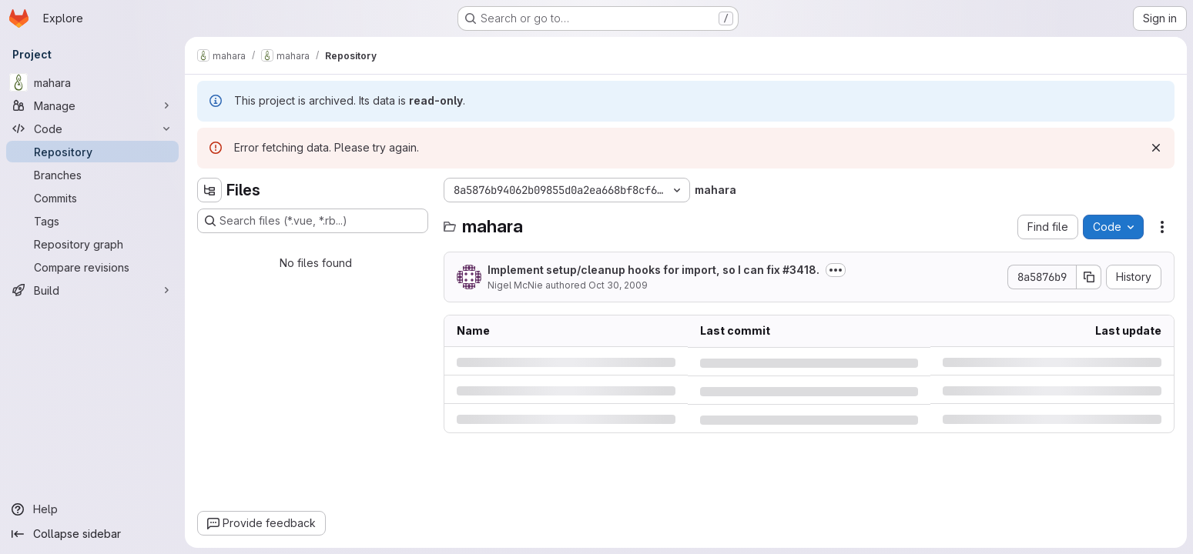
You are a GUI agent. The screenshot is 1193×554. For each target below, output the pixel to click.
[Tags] (92, 221)
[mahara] (92, 82)
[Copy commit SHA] (1089, 277)
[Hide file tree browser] (209, 190)
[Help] (92, 509)
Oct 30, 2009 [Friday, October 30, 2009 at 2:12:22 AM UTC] (618, 285)
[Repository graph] (92, 244)
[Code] (92, 128)
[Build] (92, 290)
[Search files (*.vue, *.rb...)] (312, 221)
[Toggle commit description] (836, 270)
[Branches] (92, 174)
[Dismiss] (1156, 147)
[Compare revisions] (92, 267)
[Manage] (92, 105)
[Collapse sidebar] (92, 534)
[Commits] (92, 198)
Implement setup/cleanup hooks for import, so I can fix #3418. (653, 269)
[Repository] (92, 151)
